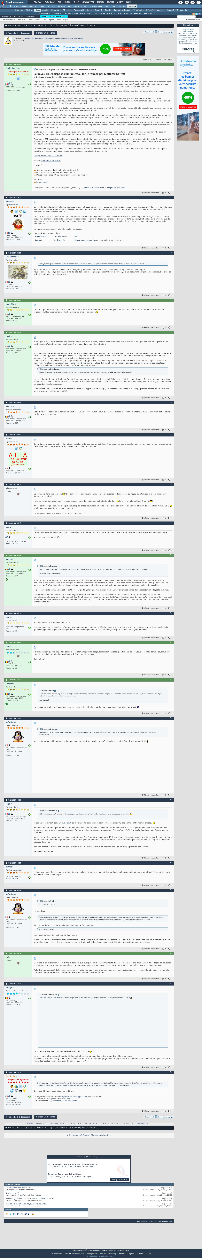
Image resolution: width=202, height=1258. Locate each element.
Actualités (29, 1124)
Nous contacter (142, 1221)
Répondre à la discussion (18, 33)
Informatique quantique (155, 10)
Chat (76, 2)
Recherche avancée (193, 20)
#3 (171, 253)
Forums (38, 2)
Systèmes (132, 6)
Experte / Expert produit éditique (65, 1174)
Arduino (45, 10)
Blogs (67, 2)
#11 (171, 613)
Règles (65, 20)
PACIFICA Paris (60, 1167)
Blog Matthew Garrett (51, 160)
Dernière (168, 32)
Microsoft (61, 6)
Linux (37, 10)
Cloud (42, 6)
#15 (171, 800)
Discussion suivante (100, 1135)
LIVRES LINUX (99, 13)
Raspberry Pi (79, 10)
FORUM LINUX (44, 13)
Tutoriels (49, 2)
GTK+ (125, 13)
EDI (85, 6)
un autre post (65, 823)
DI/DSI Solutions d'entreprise (25, 6)
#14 (171, 718)
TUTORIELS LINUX (71, 13)
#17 (171, 890)
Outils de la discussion (151, 60)
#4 (171, 300)
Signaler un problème (45, 33)
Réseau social (33, 20)
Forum (11, 25)
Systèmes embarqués (122, 10)
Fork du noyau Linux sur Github (48, 156)
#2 (171, 197)
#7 (171, 434)
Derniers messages (8, 20)
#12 (171, 642)
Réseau (89, 10)
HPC (63, 10)
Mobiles (122, 6)
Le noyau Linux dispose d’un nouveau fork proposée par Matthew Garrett (53, 38)
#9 (171, 523)
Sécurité (108, 10)
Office (114, 6)
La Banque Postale (63, 1177)
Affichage (166, 60)
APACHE (137, 13)
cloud (69, 1099)
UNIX (119, 13)
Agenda (51, 20)
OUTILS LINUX (86, 13)
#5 (171, 332)
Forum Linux (41, 182)
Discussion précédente (79, 1135)
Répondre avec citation (150, 193)
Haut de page (167, 1221)
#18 (171, 953)
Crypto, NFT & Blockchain (177, 10)
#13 (171, 680)
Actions (20, 20)
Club (128, 2)
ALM (53, 6)
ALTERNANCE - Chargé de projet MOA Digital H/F (73, 1164)
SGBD (107, 6)
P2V (49, 1099)
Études (110, 2)
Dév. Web (78, 6)
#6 (171, 402)
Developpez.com (155, 1221)
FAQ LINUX (57, 13)
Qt (131, 13)
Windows (29, 10)
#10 (171, 555)
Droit (120, 2)
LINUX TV (111, 13)
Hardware (55, 10)
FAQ (59, 2)
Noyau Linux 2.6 (12, 1193)
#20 (171, 1072)
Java (69, 6)
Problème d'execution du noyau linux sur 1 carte (25, 1204)
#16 (171, 863)
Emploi (100, 2)
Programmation (96, 6)
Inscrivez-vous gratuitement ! (54, 16)
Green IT (98, 10)
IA (48, 6)
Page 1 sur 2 (149, 32)
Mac (69, 10)
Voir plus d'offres (120, 1180)
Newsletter (87, 2)
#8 (171, 484)
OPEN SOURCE (149, 13)
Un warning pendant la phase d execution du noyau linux (29, 1199)
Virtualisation (138, 10)
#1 (171, 64)
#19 (171, 984)
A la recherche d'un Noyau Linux (19, 1188)
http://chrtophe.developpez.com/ (73, 1097)
